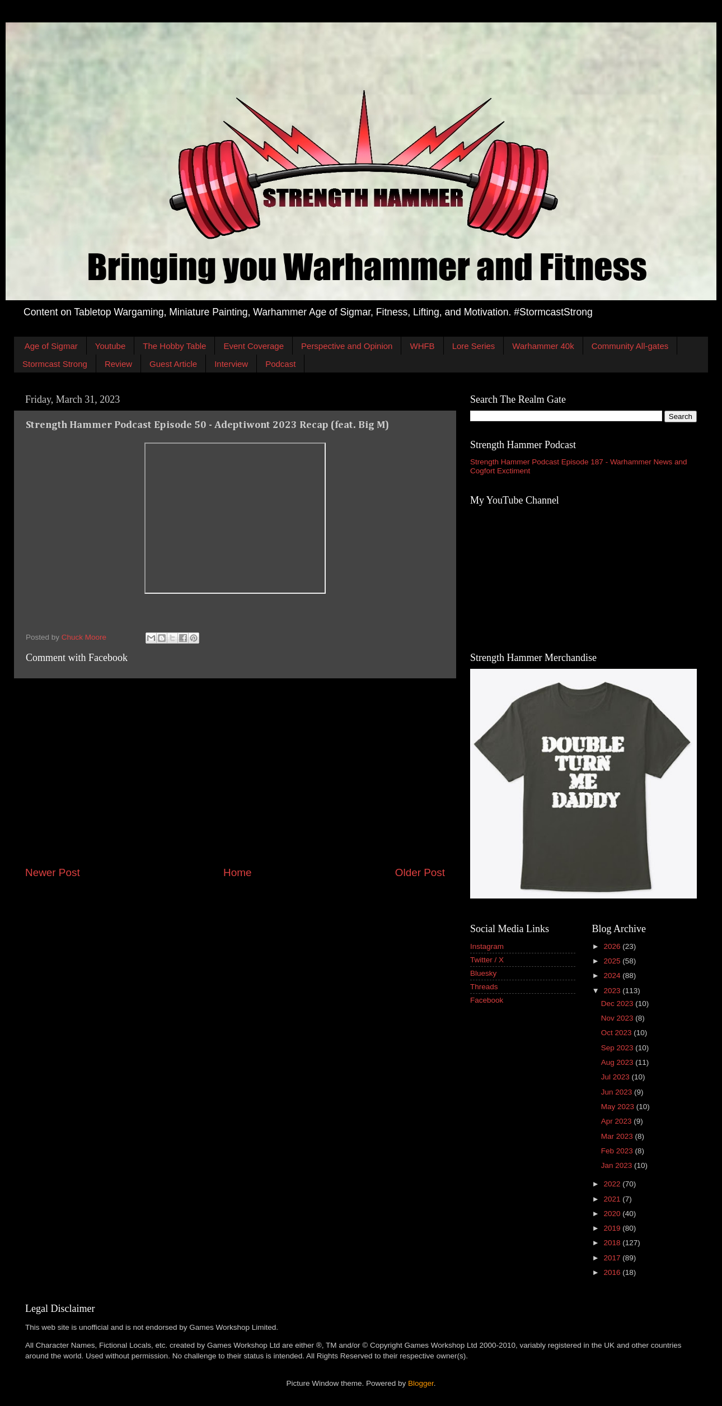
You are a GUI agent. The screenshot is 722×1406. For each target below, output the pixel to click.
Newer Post (52, 872)
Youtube (110, 346)
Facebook (486, 1000)
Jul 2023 (616, 1077)
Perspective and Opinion (346, 346)
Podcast (280, 364)
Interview (231, 364)
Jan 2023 (617, 1165)
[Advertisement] (235, 771)
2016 (612, 1272)
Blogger (421, 1383)
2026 (612, 946)
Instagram (487, 946)
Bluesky (483, 973)
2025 (612, 961)
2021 (612, 1199)
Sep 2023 (618, 1048)
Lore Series (473, 346)
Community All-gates (630, 346)
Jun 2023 (617, 1092)
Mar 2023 (618, 1136)
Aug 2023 (618, 1062)
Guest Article (173, 364)
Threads (484, 987)
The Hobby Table (174, 346)
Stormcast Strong (54, 364)
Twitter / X (487, 960)
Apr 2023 (617, 1121)
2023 (612, 990)
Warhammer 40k (543, 346)
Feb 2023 (618, 1151)
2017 (612, 1258)
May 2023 (618, 1106)
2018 (612, 1243)
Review (118, 364)
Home (237, 872)
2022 (612, 1184)
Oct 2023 (617, 1032)
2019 (612, 1228)
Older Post (420, 872)
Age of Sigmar (51, 346)
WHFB (422, 346)
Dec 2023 (618, 1003)
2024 (612, 975)
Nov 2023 (618, 1018)
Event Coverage (253, 346)
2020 (612, 1213)
